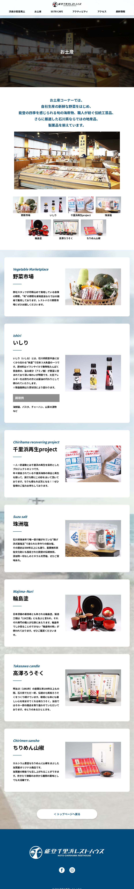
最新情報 (120, 14)
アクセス (101, 14)
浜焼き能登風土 (17, 14)
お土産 (37, 14)
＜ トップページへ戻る (67, 791)
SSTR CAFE (57, 14)
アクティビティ (80, 14)
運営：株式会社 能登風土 (67, 875)
